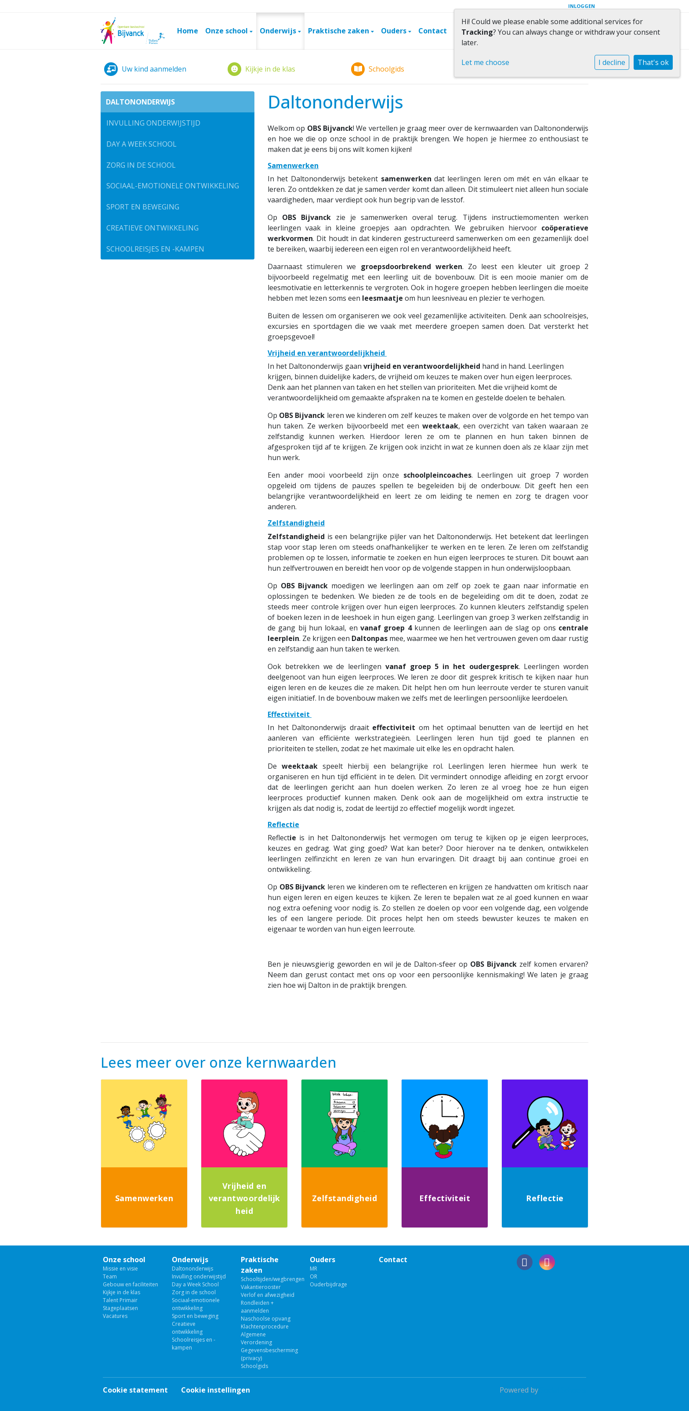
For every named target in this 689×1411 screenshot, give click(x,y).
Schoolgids (254, 1366)
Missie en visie (120, 1268)
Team (110, 1276)
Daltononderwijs (140, 102)
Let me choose (485, 62)
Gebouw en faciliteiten (130, 1284)
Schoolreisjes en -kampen (155, 249)
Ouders (394, 31)
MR (313, 1268)
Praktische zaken (339, 31)
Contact (432, 31)
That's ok (653, 62)
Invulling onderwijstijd (153, 123)
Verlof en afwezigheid (267, 1295)
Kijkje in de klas (121, 1292)
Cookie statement (135, 1390)
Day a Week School (141, 144)
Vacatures (115, 1316)
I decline (611, 62)
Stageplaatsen (120, 1308)
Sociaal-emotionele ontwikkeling (172, 186)
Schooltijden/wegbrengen (269, 1279)
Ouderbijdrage (328, 1284)
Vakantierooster (261, 1287)
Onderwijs (279, 31)
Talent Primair (120, 1300)
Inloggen (581, 6)
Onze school (227, 31)
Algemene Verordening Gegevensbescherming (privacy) (269, 1346)
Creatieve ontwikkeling (152, 228)
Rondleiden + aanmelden (257, 1306)
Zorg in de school (141, 165)
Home (187, 31)
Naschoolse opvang (265, 1318)
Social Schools (563, 1390)
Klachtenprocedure (265, 1326)
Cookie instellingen (215, 1390)
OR (313, 1276)
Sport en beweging (142, 207)
